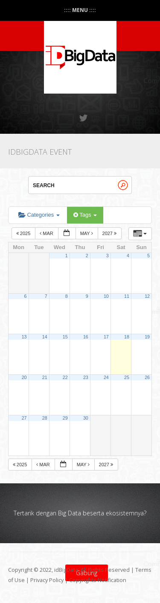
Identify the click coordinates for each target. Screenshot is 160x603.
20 (24, 377)
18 (126, 336)
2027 (110, 233)
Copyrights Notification (97, 580)
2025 (24, 233)
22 (65, 377)
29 (65, 418)
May (87, 233)
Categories (39, 215)
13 (24, 336)
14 (44, 336)
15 (65, 336)
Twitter (84, 118)
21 (44, 377)
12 (147, 296)
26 (147, 377)
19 (147, 336)
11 (126, 296)
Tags (85, 215)
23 (85, 377)
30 (85, 418)
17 (106, 336)
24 (106, 377)
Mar (47, 233)
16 (85, 336)
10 (106, 296)
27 (24, 418)
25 (126, 377)
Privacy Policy (47, 580)
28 (44, 418)
